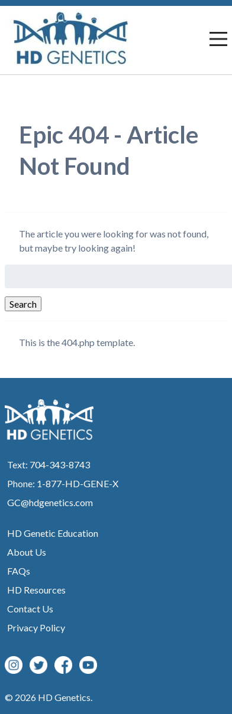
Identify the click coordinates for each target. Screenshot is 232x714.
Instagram (13, 665)
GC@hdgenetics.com (50, 502)
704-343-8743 (60, 464)
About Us (26, 551)
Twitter (38, 665)
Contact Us (30, 608)
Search (23, 303)
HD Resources (36, 589)
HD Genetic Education (52, 533)
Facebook (63, 665)
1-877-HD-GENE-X (77, 483)
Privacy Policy (36, 627)
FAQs (18, 570)
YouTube (88, 665)
